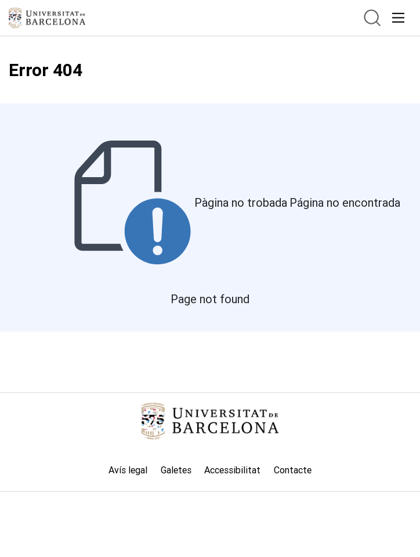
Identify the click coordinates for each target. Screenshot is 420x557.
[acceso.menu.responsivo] (398, 18)
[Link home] (210, 421)
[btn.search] (372, 18)
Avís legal (127, 470)
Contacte (293, 470)
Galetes (176, 470)
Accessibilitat (232, 470)
